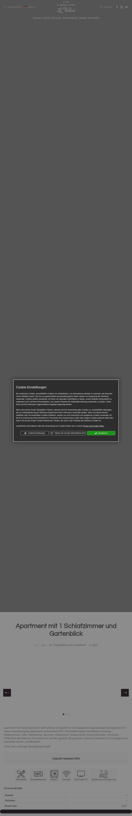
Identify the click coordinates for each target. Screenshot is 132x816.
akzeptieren (101, 433)
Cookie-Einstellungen (34, 433)
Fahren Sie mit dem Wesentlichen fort (68, 433)
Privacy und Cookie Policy (93, 426)
